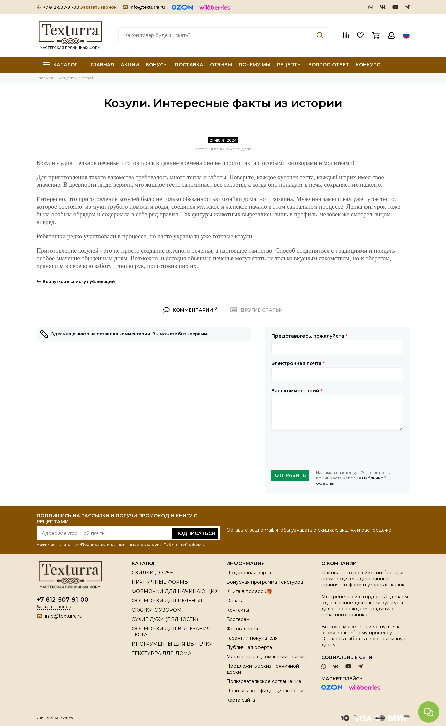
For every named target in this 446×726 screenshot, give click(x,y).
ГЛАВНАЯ (102, 65)
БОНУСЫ (157, 65)
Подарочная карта (248, 573)
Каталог (60, 65)
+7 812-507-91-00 (58, 7)
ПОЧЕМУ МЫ (254, 65)
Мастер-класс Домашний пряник (266, 657)
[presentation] (322, 450)
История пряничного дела (223, 148)
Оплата (235, 601)
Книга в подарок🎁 (249, 591)
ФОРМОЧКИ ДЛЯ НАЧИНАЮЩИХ (175, 591)
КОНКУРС (368, 65)
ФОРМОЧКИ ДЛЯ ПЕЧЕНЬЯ (167, 601)
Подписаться (195, 533)
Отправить (290, 475)
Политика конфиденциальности (264, 691)
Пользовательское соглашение (263, 681)
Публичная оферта (249, 647)
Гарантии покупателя (252, 638)
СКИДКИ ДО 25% (153, 573)
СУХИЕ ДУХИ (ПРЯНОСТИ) (165, 619)
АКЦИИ (130, 65)
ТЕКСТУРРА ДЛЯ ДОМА (161, 653)
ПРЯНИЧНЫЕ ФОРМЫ (160, 582)
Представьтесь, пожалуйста (309, 336)
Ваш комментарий (296, 390)
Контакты (237, 610)
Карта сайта (240, 700)
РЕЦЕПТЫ (289, 65)
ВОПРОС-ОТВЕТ (328, 65)
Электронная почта (298, 363)
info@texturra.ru (144, 7)
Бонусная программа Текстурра (264, 582)
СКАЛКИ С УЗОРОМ (157, 610)
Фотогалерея (242, 629)
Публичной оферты (184, 544)
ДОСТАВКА (188, 65)
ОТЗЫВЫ (221, 65)
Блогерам (238, 619)
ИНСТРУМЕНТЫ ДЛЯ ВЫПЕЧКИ (172, 644)
